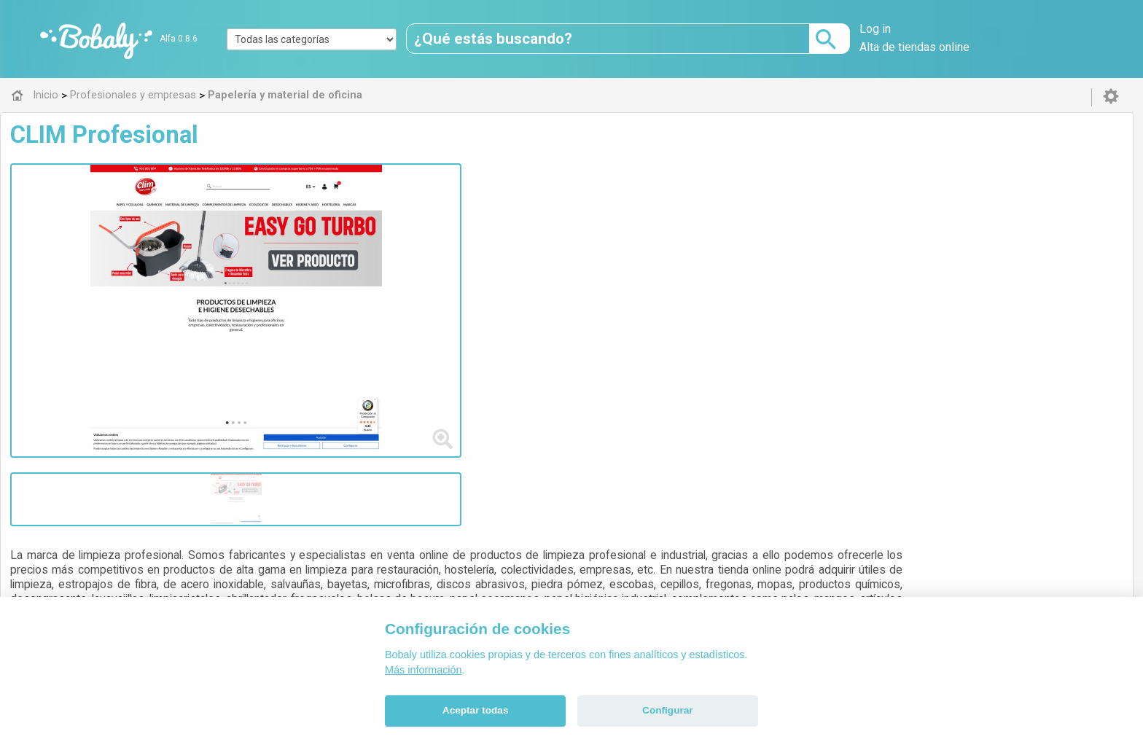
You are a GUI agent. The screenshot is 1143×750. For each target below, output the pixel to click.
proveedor (492, 265)
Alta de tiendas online (914, 47)
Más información (423, 670)
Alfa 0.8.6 (179, 39)
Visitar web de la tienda (376, 319)
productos (435, 265)
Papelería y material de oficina (419, 390)
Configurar (667, 710)
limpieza (544, 265)
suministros (375, 265)
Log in (875, 29)
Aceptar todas (475, 710)
